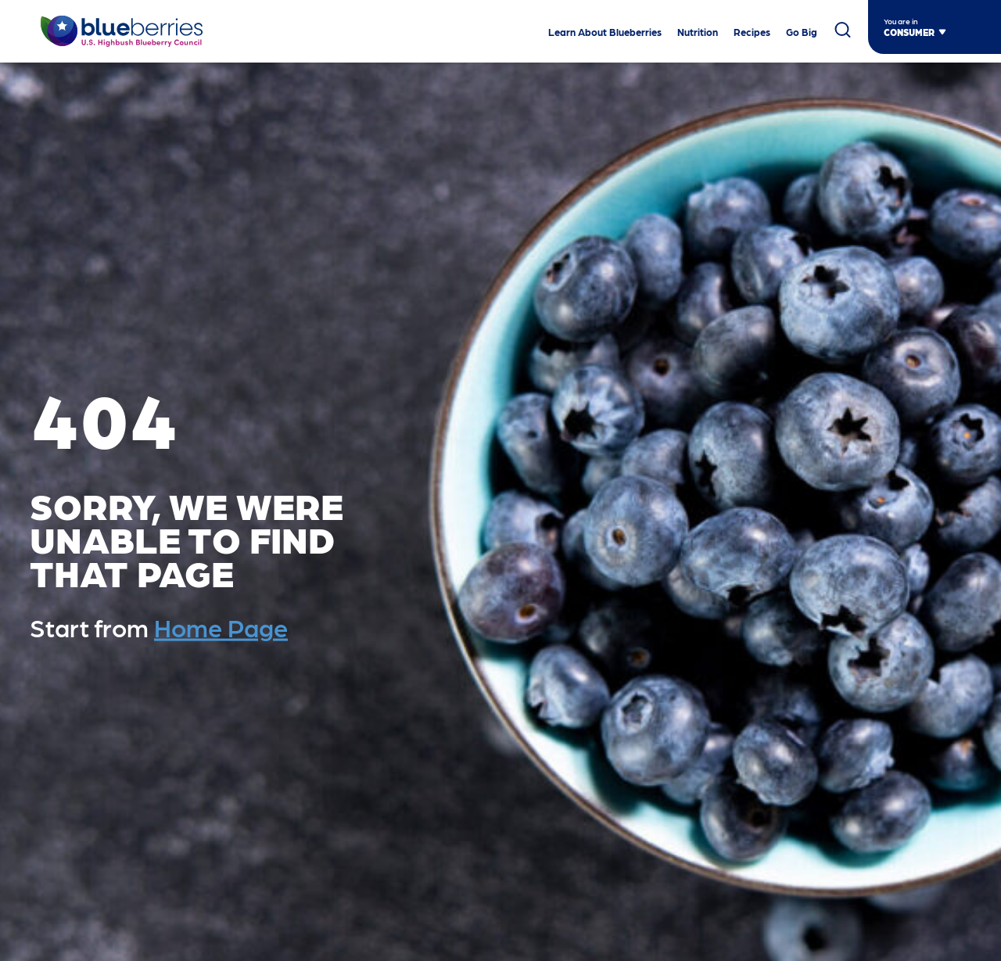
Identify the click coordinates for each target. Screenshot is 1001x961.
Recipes (752, 32)
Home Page (221, 627)
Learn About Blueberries (605, 32)
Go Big (801, 32)
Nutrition (697, 32)
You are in (901, 21)
